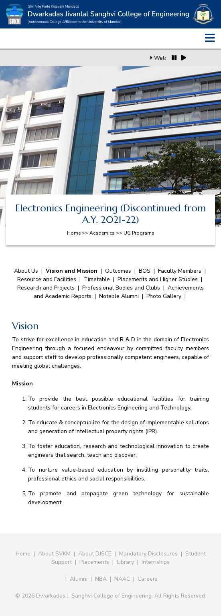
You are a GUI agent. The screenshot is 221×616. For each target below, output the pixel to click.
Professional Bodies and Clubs (122, 288)
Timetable (97, 279)
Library (125, 562)
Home (23, 553)
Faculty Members (179, 271)
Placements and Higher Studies (158, 279)
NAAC (122, 579)
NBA (101, 579)
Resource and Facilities (46, 279)
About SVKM (55, 553)
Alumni (78, 579)
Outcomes (118, 271)
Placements (94, 562)
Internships (156, 562)
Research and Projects (46, 288)
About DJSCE (95, 553)
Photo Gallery (163, 296)
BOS (144, 271)
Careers (148, 579)
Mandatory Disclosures (148, 553)
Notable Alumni (119, 296)
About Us (26, 271)
